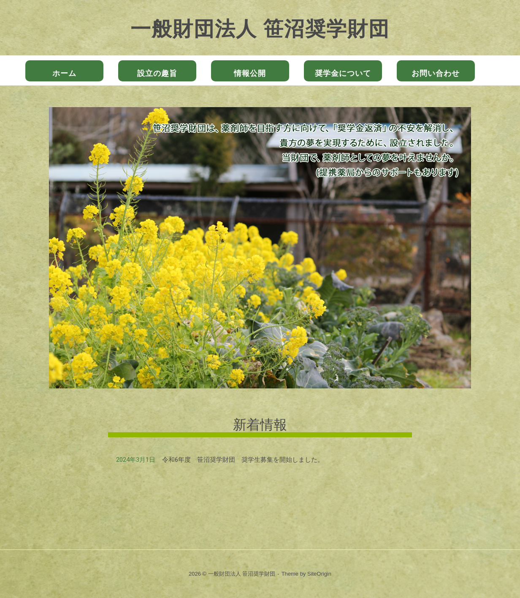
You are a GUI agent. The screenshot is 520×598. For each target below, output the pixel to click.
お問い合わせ (436, 73)
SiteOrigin (319, 574)
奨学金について (343, 73)
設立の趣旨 (157, 73)
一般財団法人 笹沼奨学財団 (260, 29)
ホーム (64, 73)
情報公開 (250, 73)
